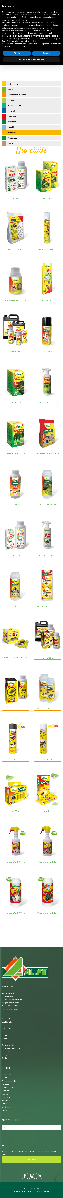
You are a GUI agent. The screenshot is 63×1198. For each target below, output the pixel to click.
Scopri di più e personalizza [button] (31, 60)
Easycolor (45, 1192)
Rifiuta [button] (17, 53)
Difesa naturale (14, 105)
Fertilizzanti (13, 84)
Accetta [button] (46, 53)
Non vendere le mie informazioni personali (34, 33)
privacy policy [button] (30, 41)
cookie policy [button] (21, 20)
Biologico (11, 89)
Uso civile (12, 132)
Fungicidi (11, 111)
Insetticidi (12, 116)
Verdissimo (12, 138)
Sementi (11, 100)
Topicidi (11, 127)
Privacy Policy (8, 1019)
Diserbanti (12, 122)
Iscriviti (31, 1160)
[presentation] (18, 1137)
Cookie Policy (7, 1022)
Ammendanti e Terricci (17, 94)
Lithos (10, 143)
